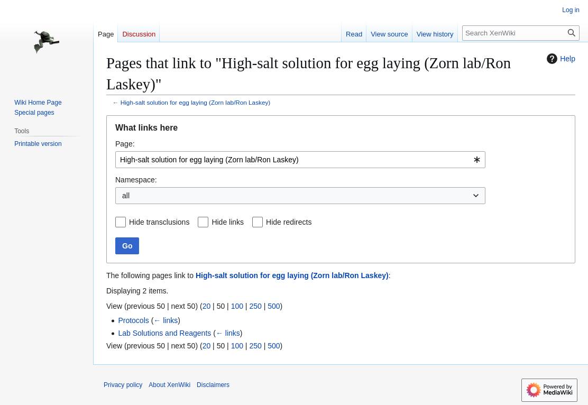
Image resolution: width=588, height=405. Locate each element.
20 (207, 306)
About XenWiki (169, 385)
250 (255, 306)
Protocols (133, 320)
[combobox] (300, 159)
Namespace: (136, 180)
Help (559, 58)
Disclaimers (213, 385)
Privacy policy (123, 385)
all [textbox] (126, 195)
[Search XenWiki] (521, 33)
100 (237, 306)
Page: (125, 144)
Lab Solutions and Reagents (164, 333)
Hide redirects (288, 222)
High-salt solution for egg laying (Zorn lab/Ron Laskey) (195, 102)
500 (274, 306)
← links (165, 320)
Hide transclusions (159, 222)
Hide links (228, 222)
